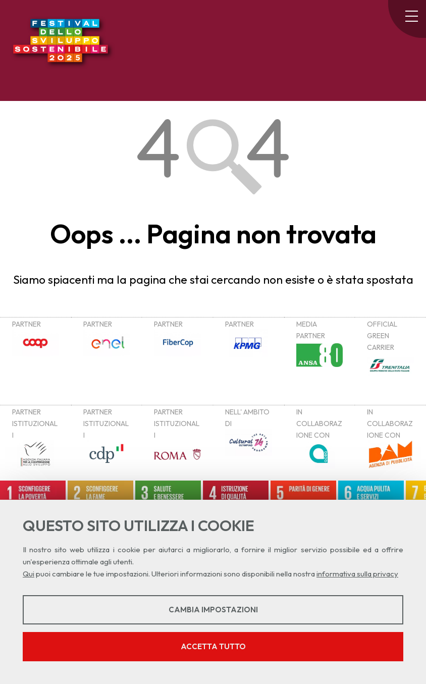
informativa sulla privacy (357, 573)
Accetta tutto (213, 646)
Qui (28, 573)
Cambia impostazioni (213, 609)
